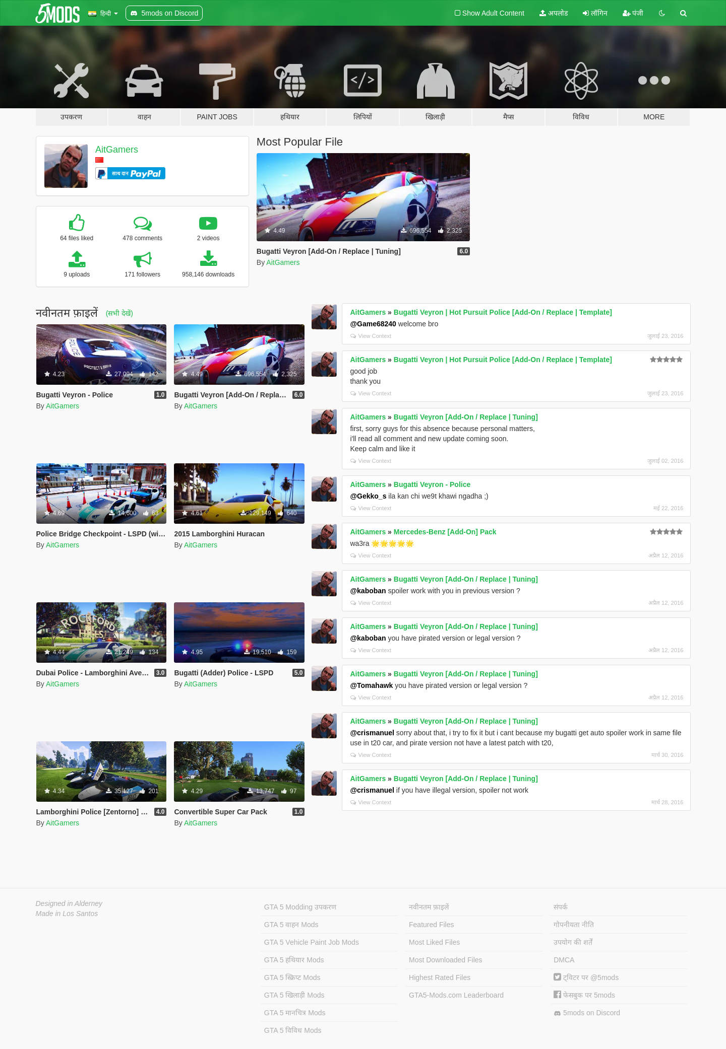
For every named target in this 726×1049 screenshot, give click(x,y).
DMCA (564, 960)
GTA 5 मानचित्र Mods (295, 1013)
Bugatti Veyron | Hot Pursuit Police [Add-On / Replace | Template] (503, 312)
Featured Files (431, 925)
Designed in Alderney (69, 903)
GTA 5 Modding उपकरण (300, 907)
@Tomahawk (371, 685)
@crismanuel (372, 733)
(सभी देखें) (119, 313)
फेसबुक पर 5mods (584, 995)
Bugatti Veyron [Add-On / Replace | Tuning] (466, 417)
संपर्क (561, 907)
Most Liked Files (434, 942)
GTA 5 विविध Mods (293, 1030)
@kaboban (368, 591)
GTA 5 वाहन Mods (291, 925)
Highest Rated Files (439, 977)
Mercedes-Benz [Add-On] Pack (445, 532)
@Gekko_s (368, 496)
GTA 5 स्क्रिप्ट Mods (292, 977)
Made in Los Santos (67, 914)
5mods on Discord (587, 1013)
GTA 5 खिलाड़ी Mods (294, 995)
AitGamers (116, 150)
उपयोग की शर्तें (573, 942)
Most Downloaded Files (445, 960)
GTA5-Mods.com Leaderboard (456, 995)
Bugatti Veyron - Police (432, 484)
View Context (370, 336)
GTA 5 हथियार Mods (294, 960)
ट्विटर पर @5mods (586, 977)
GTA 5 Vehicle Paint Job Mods (311, 942)
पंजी (633, 13)
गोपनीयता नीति (574, 925)
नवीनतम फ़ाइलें (429, 907)
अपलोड (553, 13)
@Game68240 (373, 324)
